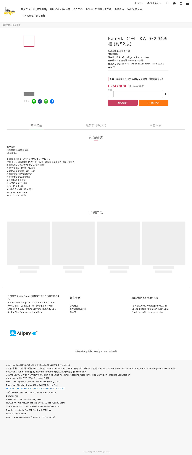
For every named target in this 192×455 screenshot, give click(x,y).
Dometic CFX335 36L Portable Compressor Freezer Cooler (35, 388)
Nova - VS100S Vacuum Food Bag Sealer (24, 399)
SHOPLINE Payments (101, 451)
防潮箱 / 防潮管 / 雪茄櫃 (99, 9)
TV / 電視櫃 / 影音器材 (33, 15)
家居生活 (16, 24)
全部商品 (7, 24)
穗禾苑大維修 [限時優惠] (34, 9)
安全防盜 (78, 9)
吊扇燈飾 (119, 9)
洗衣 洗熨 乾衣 (134, 9)
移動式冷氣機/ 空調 (60, 9)
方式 (84, 308)
